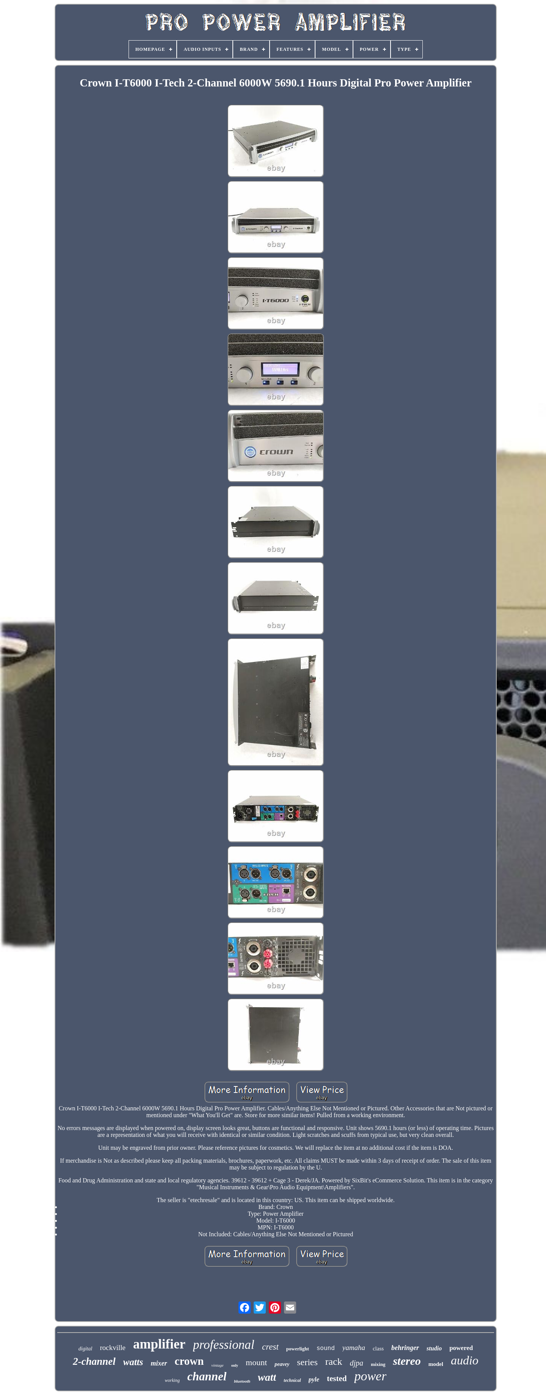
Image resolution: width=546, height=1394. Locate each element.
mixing (378, 1364)
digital (85, 1349)
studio (434, 1348)
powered (461, 1348)
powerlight (297, 1349)
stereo (406, 1361)
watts (133, 1362)
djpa (357, 1363)
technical (292, 1380)
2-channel (94, 1361)
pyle (314, 1379)
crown (189, 1361)
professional (223, 1345)
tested (337, 1378)
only (234, 1365)
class (378, 1348)
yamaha (353, 1348)
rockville (113, 1348)
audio (465, 1360)
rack (333, 1361)
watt (267, 1377)
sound (326, 1348)
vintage (217, 1365)
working (172, 1380)
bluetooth (242, 1381)
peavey (282, 1364)
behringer (405, 1348)
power (370, 1376)
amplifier (159, 1344)
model (435, 1364)
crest (270, 1347)
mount (256, 1362)
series (307, 1362)
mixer (159, 1363)
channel (206, 1376)
